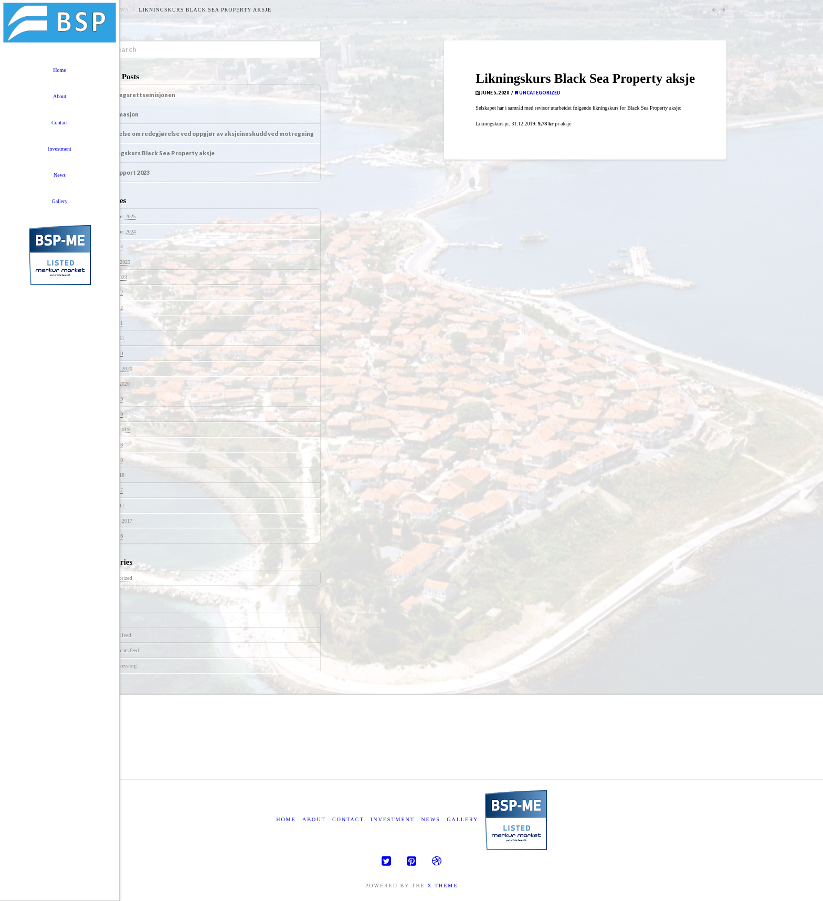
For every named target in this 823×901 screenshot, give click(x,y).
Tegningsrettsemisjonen (139, 94)
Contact (348, 819)
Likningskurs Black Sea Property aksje (159, 153)
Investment (393, 819)
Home (286, 819)
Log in (113, 620)
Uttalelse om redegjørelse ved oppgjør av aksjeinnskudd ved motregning (208, 133)
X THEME (442, 885)
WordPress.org (121, 666)
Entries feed (118, 635)
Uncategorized (538, 93)
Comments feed (122, 650)
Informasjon (121, 114)
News (120, 10)
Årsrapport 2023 (126, 172)
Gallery (462, 819)
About (313, 819)
